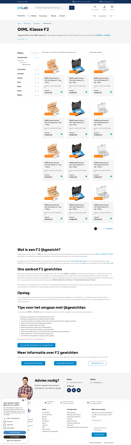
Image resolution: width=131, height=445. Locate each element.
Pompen (69, 419)
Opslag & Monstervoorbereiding (77, 427)
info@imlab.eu (97, 382)
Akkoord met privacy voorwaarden (100, 429)
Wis (36, 58)
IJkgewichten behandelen (33, 363)
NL (111, 16)
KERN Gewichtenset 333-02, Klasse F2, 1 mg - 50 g (53, 80)
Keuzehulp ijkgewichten (65, 363)
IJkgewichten (37, 23)
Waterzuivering (72, 421)
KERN (98, 35)
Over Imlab (102, 16)
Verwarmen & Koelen (74, 417)
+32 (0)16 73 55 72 (76, 382)
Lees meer (21, 39)
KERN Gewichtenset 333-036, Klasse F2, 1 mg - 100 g (101, 123)
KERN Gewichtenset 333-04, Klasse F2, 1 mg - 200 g (53, 165)
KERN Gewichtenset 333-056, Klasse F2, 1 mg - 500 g (101, 207)
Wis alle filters (34, 53)
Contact (62, 16)
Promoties (43, 16)
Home (18, 23)
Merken (34, 16)
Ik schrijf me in (99, 435)
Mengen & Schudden (74, 415)
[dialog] (15, 420)
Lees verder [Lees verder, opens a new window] (14, 414)
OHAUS (107, 35)
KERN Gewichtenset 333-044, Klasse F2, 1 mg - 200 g (77, 165)
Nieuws (53, 16)
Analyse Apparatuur (73, 423)
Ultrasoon (70, 425)
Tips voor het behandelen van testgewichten (36, 345)
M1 (108, 263)
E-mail (96, 420)
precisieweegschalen (78, 261)
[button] (14, 441)
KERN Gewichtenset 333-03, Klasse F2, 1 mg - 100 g (53, 123)
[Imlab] (22, 8)
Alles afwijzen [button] (14, 437)
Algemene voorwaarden (50, 431)
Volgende (109, 228)
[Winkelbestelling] (101, 52)
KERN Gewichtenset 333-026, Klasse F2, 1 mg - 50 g (101, 80)
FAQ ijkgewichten (97, 363)
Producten (21, 16)
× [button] (25, 400)
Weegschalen (27, 23)
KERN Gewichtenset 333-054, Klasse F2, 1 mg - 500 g (77, 207)
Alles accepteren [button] (15, 432)
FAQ (94, 16)
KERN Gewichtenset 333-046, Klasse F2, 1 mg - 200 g (101, 165)
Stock (44, 423)
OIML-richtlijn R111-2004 (104, 254)
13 (104, 228)
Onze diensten (47, 415)
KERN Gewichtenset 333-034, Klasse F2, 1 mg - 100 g (77, 123)
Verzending (46, 429)
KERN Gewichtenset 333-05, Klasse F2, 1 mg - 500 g (53, 207)
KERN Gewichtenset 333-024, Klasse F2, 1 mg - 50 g (77, 80)
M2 (112, 263)
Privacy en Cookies (109, 442)
